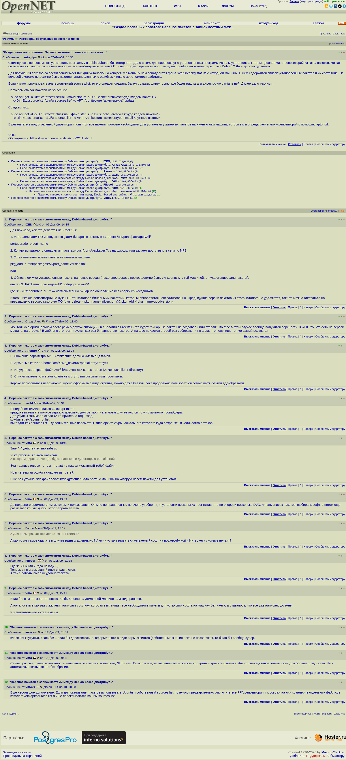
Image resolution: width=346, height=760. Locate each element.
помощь (67, 23)
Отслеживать (337, 43)
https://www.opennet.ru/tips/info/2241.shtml (61, 138)
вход (303, 1)
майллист (212, 23)
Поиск (254, 6)
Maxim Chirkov (333, 752)
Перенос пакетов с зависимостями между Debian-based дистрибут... (56, 161)
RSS (341, 210)
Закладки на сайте (17, 752)
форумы (24, 23)
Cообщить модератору (330, 144)
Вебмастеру (335, 756)
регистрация (315, 1)
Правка (308, 144)
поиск (105, 23)
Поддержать (315, 756)
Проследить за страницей (22, 756)
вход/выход (268, 23)
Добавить (297, 756)
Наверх (308, 307)
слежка (318, 23)
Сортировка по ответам (323, 210)
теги (263, 6)
